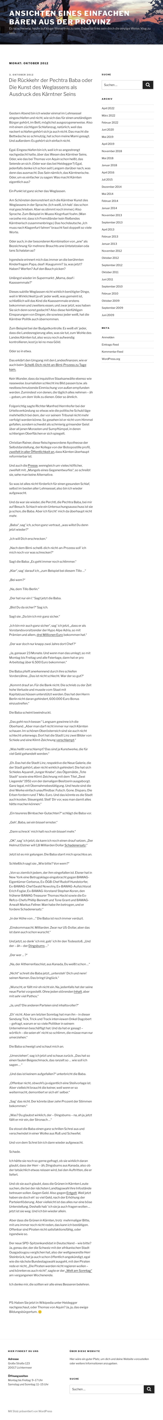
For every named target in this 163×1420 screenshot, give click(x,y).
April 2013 (108, 229)
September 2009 (112, 307)
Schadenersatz (75, 845)
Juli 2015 (107, 179)
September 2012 (112, 265)
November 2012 (112, 250)
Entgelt (71, 1193)
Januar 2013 (109, 243)
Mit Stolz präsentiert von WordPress (30, 1411)
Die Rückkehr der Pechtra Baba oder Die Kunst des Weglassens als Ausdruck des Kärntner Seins (51, 87)
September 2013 (112, 222)
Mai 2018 (107, 158)
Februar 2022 (110, 122)
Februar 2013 (110, 236)
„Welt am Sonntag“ (78, 1270)
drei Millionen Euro (50, 635)
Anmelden (108, 337)
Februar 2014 (110, 200)
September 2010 (112, 286)
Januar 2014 (109, 208)
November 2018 (112, 151)
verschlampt (65, 740)
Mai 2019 (107, 136)
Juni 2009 (108, 315)
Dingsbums (36, 946)
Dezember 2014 (112, 186)
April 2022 (108, 108)
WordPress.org (111, 358)
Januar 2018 (109, 165)
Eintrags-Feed (110, 344)
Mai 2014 (107, 193)
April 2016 (108, 172)
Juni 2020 (108, 129)
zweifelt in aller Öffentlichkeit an (31, 452)
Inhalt (78, 991)
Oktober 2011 (110, 272)
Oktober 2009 (110, 300)
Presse (33, 465)
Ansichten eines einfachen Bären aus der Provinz (69, 17)
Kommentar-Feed (112, 351)
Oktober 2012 (110, 257)
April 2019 (108, 143)
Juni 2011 (107, 279)
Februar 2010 (110, 293)
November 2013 (112, 215)
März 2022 (108, 115)
